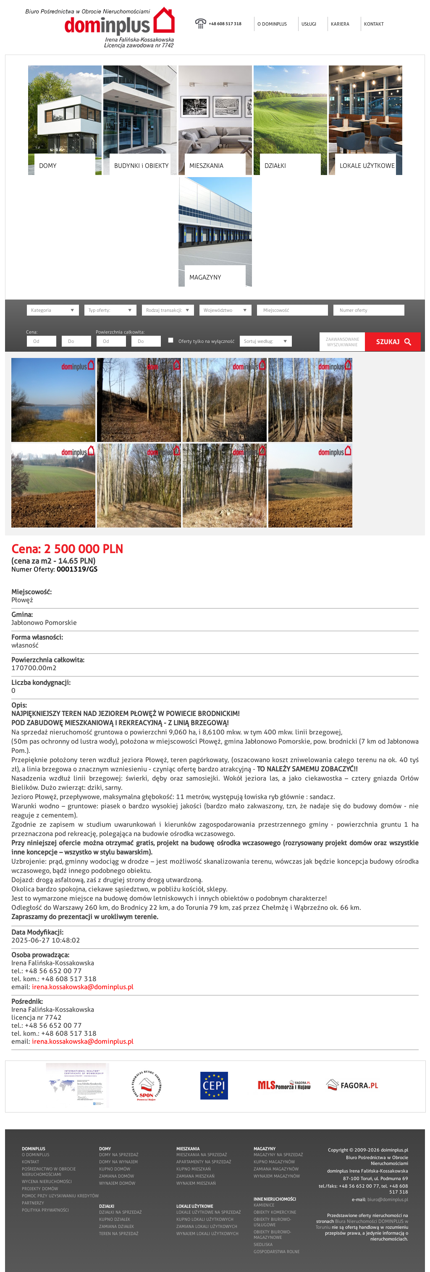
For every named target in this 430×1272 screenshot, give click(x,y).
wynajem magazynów (277, 1176)
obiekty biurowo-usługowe (272, 1222)
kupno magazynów (274, 1162)
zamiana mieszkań (195, 1176)
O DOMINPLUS (272, 24)
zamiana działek (116, 1226)
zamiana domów (116, 1176)
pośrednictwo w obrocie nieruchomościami (49, 1171)
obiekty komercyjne (275, 1212)
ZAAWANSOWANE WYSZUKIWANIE (342, 342)
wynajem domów (117, 1183)
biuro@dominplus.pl (387, 1199)
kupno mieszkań (193, 1169)
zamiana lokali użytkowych (206, 1226)
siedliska (263, 1244)
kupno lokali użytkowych (204, 1219)
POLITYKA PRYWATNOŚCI (45, 1210)
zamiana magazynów (276, 1169)
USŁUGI (309, 24)
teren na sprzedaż (119, 1233)
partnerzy (33, 1203)
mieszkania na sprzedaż (201, 1154)
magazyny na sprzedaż (278, 1154)
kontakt (30, 1162)
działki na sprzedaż (120, 1212)
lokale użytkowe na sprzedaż (208, 1212)
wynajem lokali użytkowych (207, 1233)
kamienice (264, 1205)
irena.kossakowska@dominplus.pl (83, 987)
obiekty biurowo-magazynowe (272, 1234)
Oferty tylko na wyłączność (206, 341)
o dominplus (35, 1154)
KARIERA (340, 24)
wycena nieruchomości (47, 1181)
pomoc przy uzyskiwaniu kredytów (60, 1196)
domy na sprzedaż (119, 1154)
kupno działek (114, 1219)
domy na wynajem (118, 1162)
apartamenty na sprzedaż (203, 1162)
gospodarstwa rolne (276, 1251)
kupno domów (114, 1169)
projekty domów (40, 1188)
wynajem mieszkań (196, 1183)
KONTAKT (374, 24)
